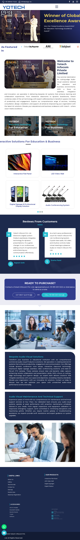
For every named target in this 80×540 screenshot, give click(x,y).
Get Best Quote (25, 295)
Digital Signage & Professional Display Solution (22, 205)
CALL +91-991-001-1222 (56, 295)
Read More (62, 39)
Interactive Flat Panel (22, 174)
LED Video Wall (57, 174)
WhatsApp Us (25, 2)
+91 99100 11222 (9, 2)
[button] (38, 211)
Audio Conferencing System (57, 205)
